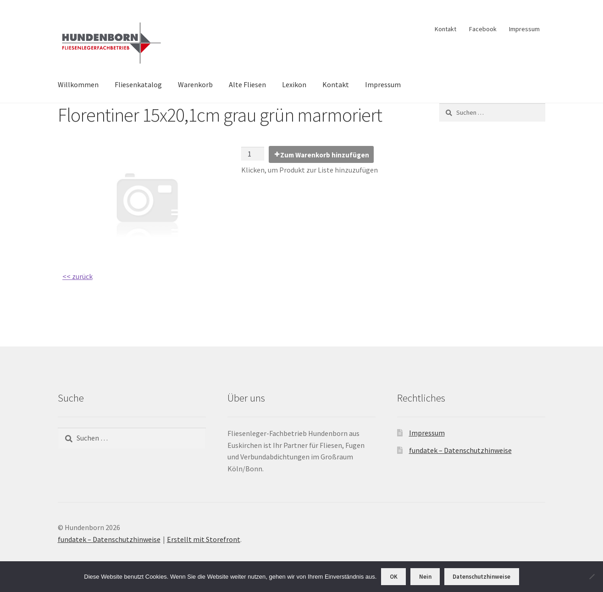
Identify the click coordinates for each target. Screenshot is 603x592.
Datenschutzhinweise (481, 577)
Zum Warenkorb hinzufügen (324, 155)
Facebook (483, 29)
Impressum (524, 29)
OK (394, 577)
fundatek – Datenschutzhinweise (460, 450)
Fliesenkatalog (138, 84)
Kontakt (445, 29)
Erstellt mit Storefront (203, 539)
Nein (425, 577)
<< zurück (77, 276)
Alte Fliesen (247, 84)
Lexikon (294, 84)
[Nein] (591, 576)
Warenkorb (195, 84)
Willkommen (78, 84)
